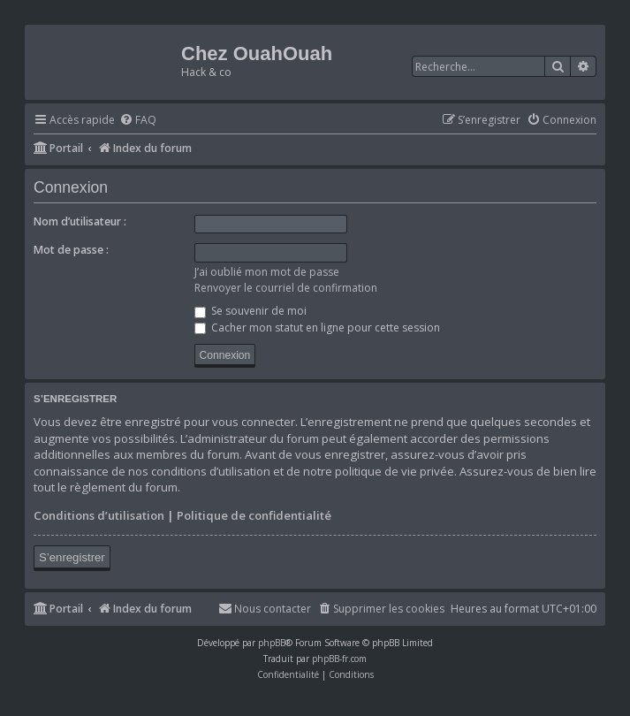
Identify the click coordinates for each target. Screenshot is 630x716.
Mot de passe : (71, 249)
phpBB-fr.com (339, 658)
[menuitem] (137, 121)
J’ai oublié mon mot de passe (266, 271)
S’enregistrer (72, 557)
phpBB (271, 642)
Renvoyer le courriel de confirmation (285, 287)
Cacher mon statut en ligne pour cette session (317, 327)
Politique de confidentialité (254, 515)
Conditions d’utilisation (99, 515)
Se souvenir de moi (250, 310)
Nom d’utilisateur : (80, 221)
